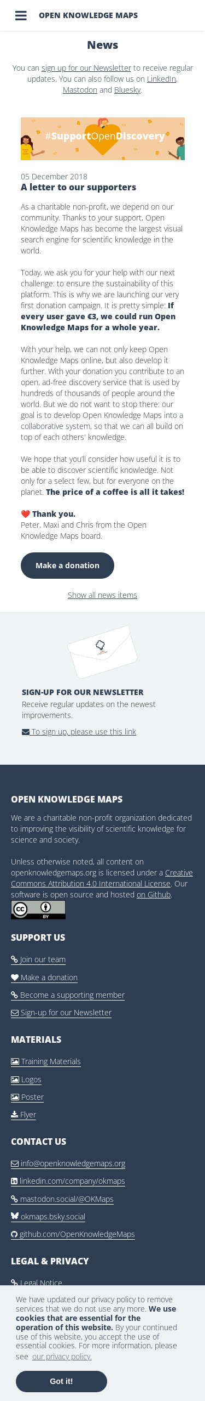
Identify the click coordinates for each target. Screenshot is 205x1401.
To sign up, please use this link (79, 731)
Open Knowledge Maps (88, 15)
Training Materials (46, 1061)
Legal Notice (36, 1283)
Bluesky (127, 89)
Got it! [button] (61, 1381)
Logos (26, 1079)
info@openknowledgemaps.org (68, 1163)
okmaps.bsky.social (48, 1216)
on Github (154, 894)
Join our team (38, 959)
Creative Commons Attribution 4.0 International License (102, 878)
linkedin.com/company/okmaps (68, 1181)
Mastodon (80, 89)
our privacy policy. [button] (62, 1356)
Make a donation (67, 565)
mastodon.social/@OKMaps (62, 1199)
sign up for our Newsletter (86, 68)
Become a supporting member (68, 995)
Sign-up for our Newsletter (61, 1012)
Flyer (23, 1114)
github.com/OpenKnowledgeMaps (73, 1234)
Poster (27, 1097)
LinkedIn (161, 79)
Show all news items (102, 595)
